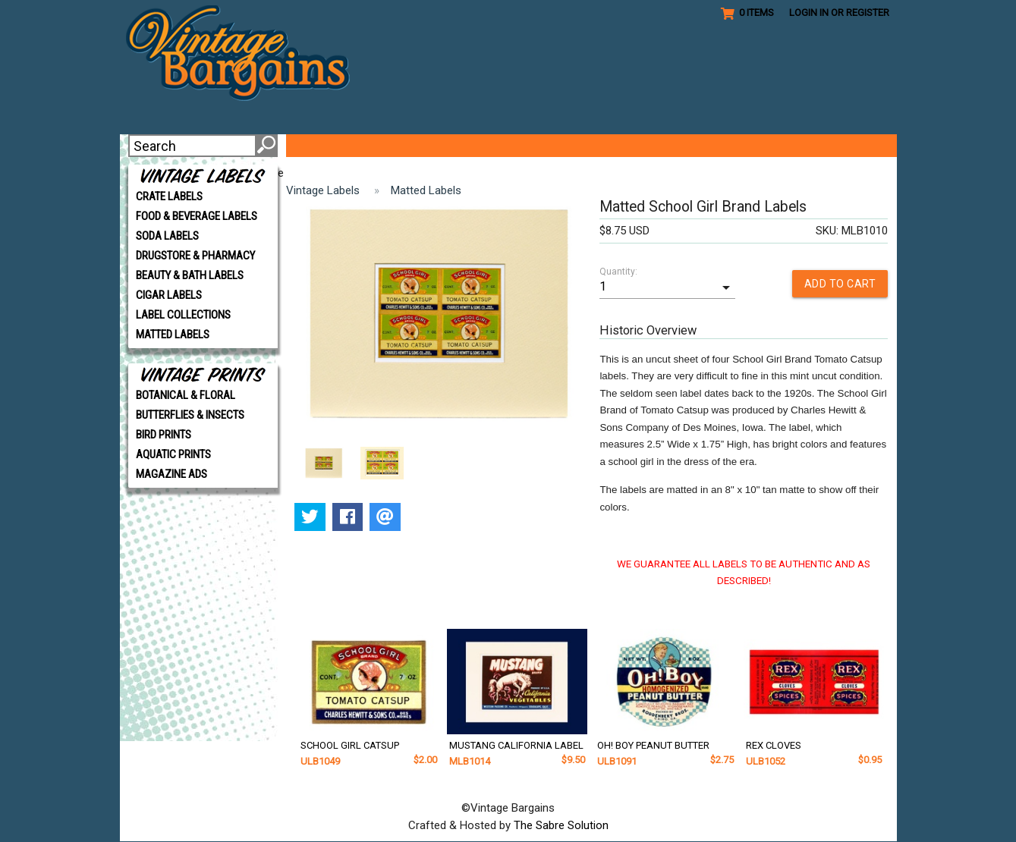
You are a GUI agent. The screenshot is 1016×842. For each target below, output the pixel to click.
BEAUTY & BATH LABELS (190, 275)
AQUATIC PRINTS (173, 454)
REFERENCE (584, 145)
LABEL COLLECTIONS (183, 315)
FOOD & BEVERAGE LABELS (196, 216)
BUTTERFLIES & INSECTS (190, 415)
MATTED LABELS (172, 334)
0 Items (747, 13)
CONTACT (813, 145)
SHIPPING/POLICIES (703, 145)
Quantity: (618, 271)
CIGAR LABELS (169, 295)
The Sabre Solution (561, 825)
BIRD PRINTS (163, 434)
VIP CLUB (389, 145)
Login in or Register (839, 12)
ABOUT (321, 145)
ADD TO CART (840, 284)
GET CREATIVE (482, 145)
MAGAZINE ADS (171, 474)
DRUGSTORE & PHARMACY (195, 255)
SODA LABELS (167, 236)
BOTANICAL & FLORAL (185, 395)
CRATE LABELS (169, 196)
